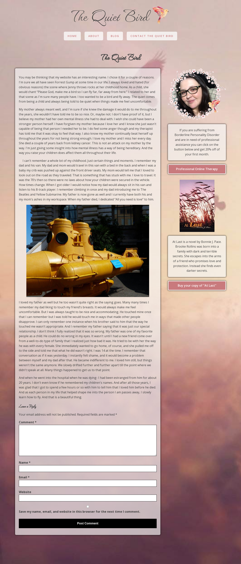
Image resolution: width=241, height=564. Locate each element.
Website (25, 492)
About (93, 36)
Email (24, 477)
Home (72, 36)
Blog (115, 36)
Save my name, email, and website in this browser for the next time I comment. (79, 512)
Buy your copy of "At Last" (197, 285)
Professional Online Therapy (197, 169)
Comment (28, 422)
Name (25, 462)
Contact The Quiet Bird (151, 36)
